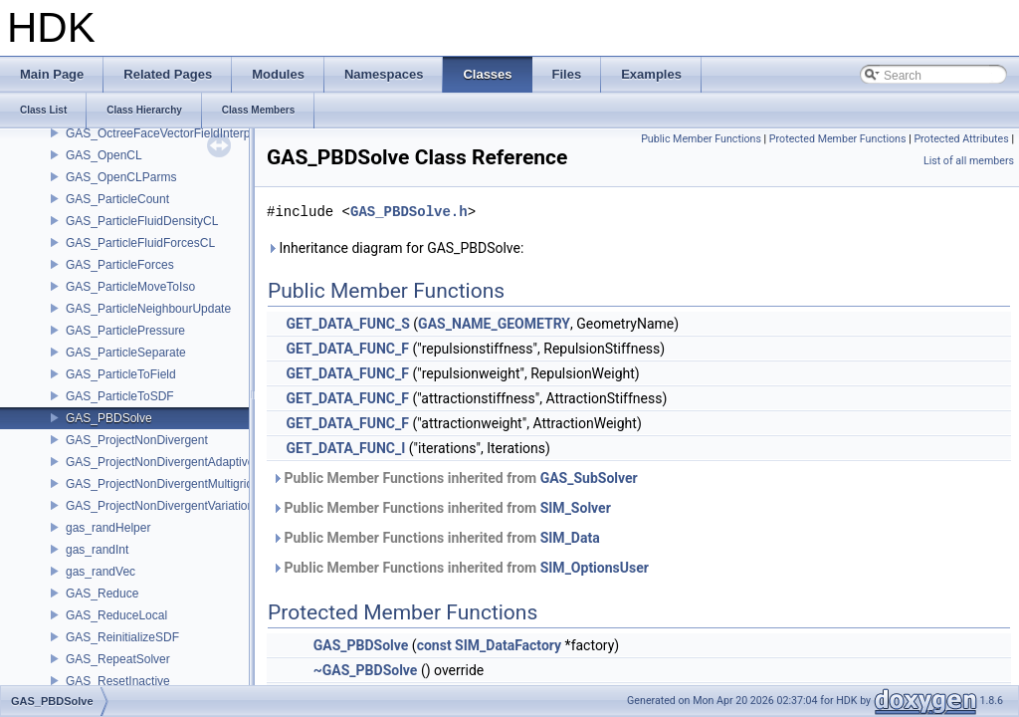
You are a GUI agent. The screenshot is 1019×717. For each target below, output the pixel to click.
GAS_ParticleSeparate (126, 352)
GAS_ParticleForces (120, 265)
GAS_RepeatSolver (118, 659)
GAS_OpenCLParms (121, 177)
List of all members (968, 160)
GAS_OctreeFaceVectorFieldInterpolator (173, 133)
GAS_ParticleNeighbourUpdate (148, 309)
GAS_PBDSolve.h (409, 211)
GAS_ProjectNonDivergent (137, 440)
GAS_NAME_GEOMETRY (494, 324)
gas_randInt (97, 550)
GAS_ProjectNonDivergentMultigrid (159, 484)
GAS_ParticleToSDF (120, 396)
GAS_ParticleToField (121, 374)
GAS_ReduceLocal (116, 615)
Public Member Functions (701, 138)
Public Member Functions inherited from (455, 478)
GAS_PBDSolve (109, 418)
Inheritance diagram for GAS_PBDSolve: (395, 248)
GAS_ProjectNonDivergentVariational (165, 506)
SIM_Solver (575, 508)
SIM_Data (570, 538)
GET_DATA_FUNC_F (347, 349)
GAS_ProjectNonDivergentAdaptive (160, 462)
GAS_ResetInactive (118, 681)
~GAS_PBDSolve (365, 670)
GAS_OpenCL (104, 155)
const (434, 645)
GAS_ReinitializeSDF (122, 637)
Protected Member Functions (838, 138)
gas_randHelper (108, 528)
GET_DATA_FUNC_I (345, 448)
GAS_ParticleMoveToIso (130, 287)
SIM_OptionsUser (594, 568)
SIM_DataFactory (508, 645)
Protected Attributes (961, 138)
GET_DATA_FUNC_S (347, 324)
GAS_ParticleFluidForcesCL (140, 243)
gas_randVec (100, 572)
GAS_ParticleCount (117, 199)
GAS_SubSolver (589, 478)
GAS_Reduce (102, 593)
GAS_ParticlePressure (125, 331)
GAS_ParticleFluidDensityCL (142, 221)
